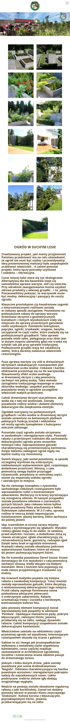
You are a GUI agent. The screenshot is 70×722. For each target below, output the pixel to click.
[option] (35, 24)
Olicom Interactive (40, 720)
